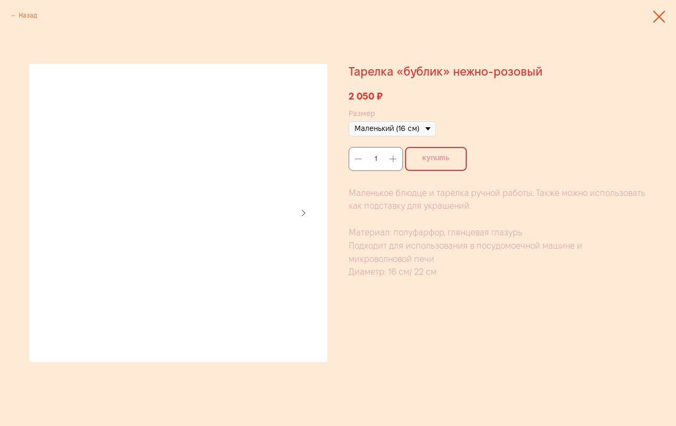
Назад (28, 15)
